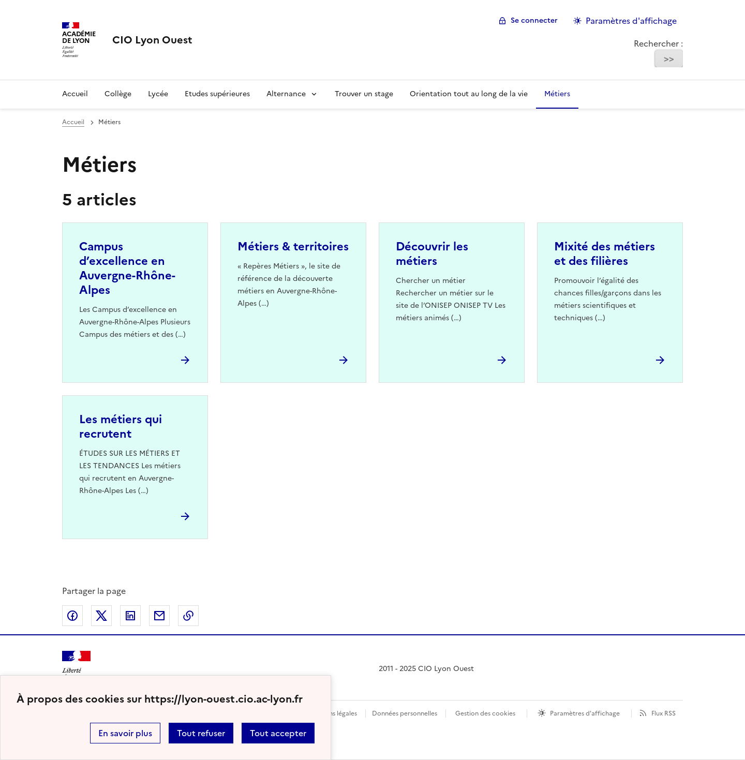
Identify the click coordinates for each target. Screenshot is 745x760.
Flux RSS (663, 713)
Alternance (286, 93)
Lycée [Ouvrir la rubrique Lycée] (158, 93)
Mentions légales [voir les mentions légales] (332, 713)
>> (669, 58)
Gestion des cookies (485, 713)
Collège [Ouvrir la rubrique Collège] (118, 93)
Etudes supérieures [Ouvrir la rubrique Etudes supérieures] (217, 93)
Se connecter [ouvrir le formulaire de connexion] (534, 20)
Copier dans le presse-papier (188, 615)
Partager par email (159, 615)
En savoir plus (125, 733)
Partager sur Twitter (101, 615)
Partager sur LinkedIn (130, 615)
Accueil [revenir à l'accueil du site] (73, 122)
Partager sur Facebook (72, 615)
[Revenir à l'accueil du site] (76, 669)
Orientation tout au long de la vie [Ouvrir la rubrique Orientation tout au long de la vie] (469, 93)
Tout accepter (278, 733)
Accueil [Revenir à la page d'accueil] (75, 93)
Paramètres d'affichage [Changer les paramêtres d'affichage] (631, 20)
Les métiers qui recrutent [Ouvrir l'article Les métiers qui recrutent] (120, 426)
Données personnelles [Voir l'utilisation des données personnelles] (404, 713)
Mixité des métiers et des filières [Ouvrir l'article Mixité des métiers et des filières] (604, 254)
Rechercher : (658, 43)
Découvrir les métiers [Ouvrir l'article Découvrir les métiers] (432, 254)
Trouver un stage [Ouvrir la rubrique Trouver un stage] (364, 93)
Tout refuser (201, 733)
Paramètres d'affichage (585, 713)
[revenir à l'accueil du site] (152, 40)
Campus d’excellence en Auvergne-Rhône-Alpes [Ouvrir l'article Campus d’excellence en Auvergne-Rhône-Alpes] (127, 268)
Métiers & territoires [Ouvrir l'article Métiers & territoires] (293, 246)
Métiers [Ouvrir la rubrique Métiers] (557, 93)
